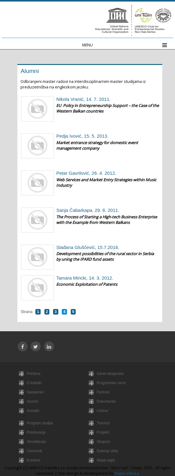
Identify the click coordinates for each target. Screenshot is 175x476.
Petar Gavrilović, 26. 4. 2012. (86, 173)
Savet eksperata (109, 373)
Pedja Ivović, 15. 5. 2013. (82, 136)
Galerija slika (107, 451)
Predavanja (36, 432)
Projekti (102, 432)
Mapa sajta (105, 460)
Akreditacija (36, 442)
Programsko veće (110, 383)
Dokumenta (105, 401)
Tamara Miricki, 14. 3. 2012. (84, 278)
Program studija (40, 423)
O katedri (34, 383)
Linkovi (102, 411)
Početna (33, 373)
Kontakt (33, 411)
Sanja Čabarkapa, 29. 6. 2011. (87, 210)
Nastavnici (35, 392)
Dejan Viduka (126, 473)
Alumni (32, 401)
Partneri (103, 392)
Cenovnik (34, 451)
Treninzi (103, 423)
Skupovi (103, 442)
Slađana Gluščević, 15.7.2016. (87, 247)
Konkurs (33, 460)
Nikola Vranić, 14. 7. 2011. (83, 99)
